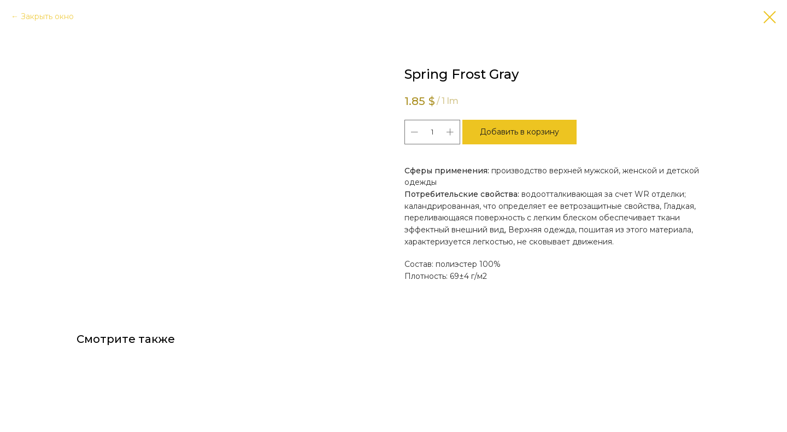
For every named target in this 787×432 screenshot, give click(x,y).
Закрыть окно (47, 16)
